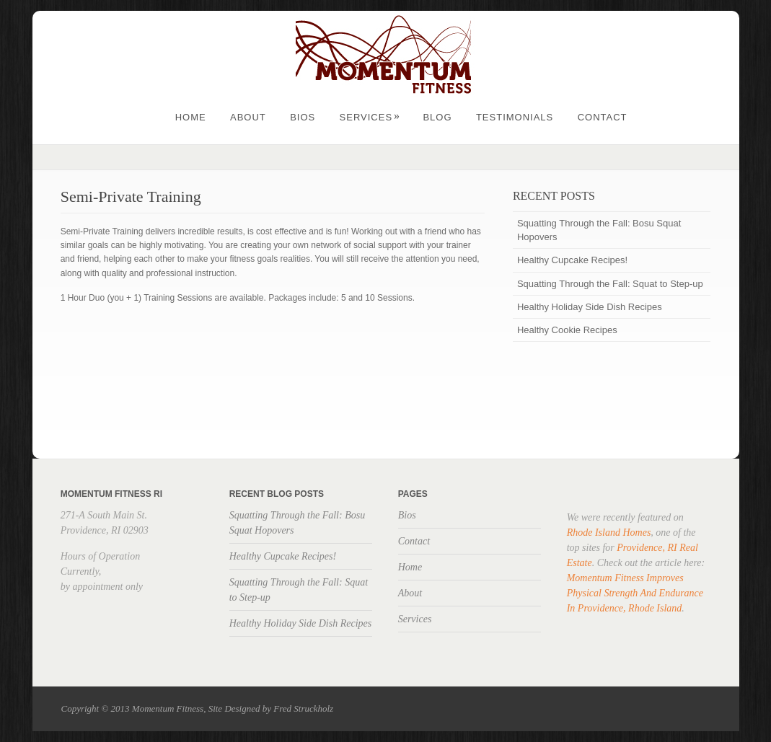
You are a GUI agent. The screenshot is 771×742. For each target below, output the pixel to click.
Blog (437, 117)
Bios (302, 117)
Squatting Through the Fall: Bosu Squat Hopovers (599, 230)
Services (370, 117)
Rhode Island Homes (609, 532)
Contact (602, 117)
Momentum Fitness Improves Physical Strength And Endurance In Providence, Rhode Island (635, 593)
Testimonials (514, 117)
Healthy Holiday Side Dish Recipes (589, 306)
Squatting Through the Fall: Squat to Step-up (610, 283)
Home (190, 117)
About (248, 117)
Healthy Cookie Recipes (567, 329)
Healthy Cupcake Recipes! (572, 260)
